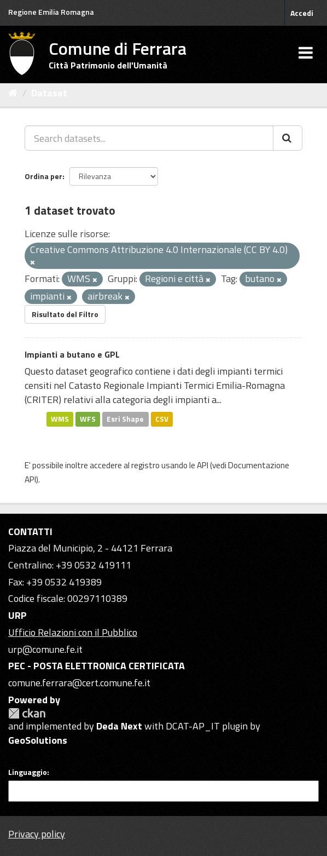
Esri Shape (125, 418)
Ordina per (43, 176)
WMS (60, 418)
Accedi (301, 13)
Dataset (49, 92)
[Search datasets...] (149, 138)
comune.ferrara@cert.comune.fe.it (79, 682)
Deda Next (119, 726)
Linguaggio (27, 772)
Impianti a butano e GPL (72, 354)
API (202, 465)
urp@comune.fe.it (45, 649)
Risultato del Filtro (65, 314)
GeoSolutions (37, 740)
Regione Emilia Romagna (51, 12)
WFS (88, 418)
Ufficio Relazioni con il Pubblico (72, 632)
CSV (161, 418)
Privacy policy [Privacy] (36, 833)
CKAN (26, 713)
